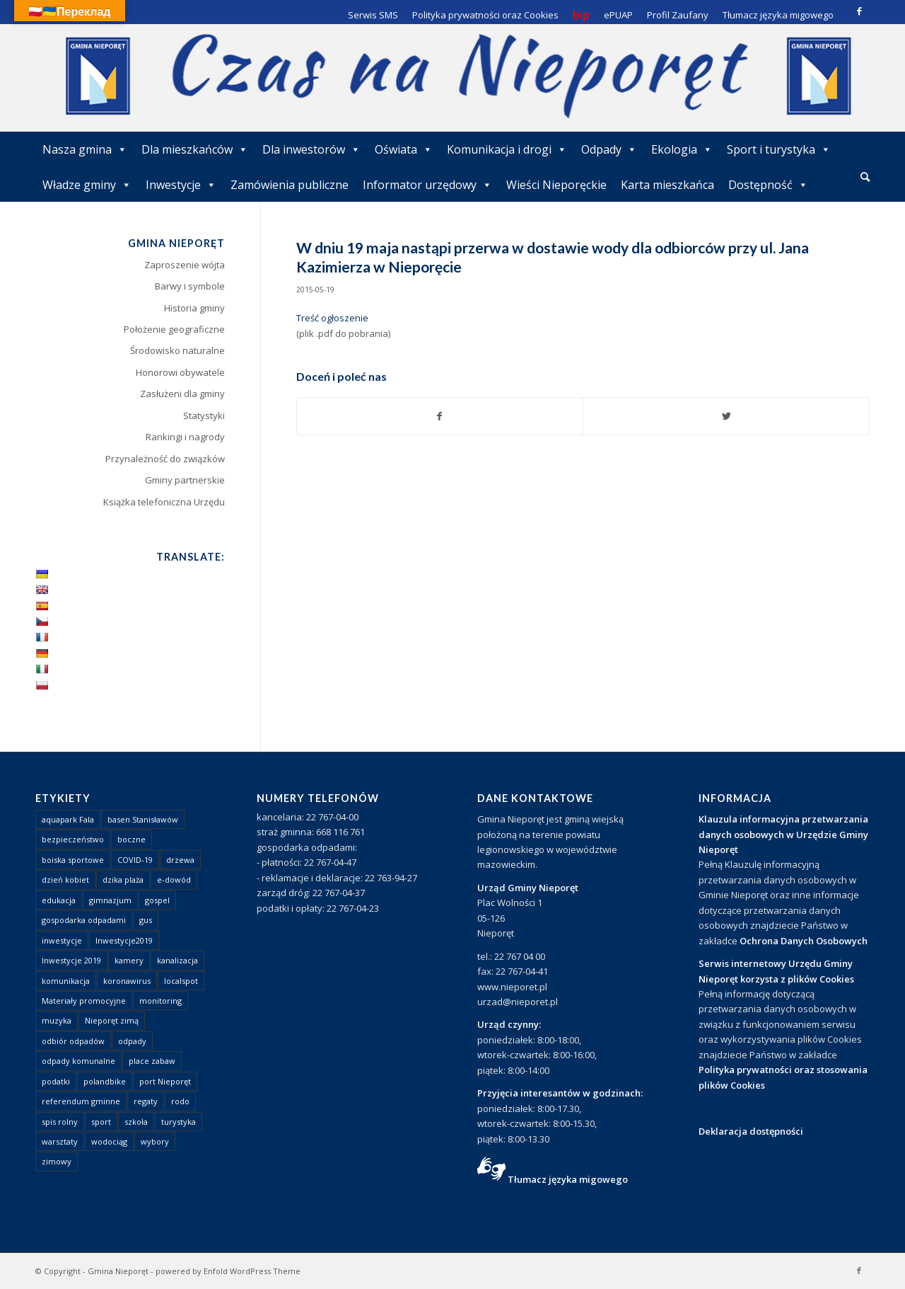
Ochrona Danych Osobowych (804, 940)
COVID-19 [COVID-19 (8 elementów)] (135, 859)
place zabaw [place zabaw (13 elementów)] (152, 1060)
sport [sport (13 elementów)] (101, 1121)
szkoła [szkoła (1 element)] (136, 1121)
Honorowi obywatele (180, 372)
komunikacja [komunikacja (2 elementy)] (66, 980)
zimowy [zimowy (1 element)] (56, 1161)
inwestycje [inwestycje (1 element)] (62, 940)
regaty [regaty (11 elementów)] (146, 1101)
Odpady (609, 149)
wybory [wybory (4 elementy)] (155, 1141)
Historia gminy (194, 308)
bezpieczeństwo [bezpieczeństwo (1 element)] (73, 839)
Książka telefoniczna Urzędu (164, 501)
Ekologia (682, 149)
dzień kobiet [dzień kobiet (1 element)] (65, 879)
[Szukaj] (865, 176)
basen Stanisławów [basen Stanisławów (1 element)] (142, 819)
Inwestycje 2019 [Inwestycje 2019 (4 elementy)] (71, 960)
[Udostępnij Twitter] (726, 416)
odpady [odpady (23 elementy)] (132, 1041)
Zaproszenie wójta (184, 264)
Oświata (404, 149)
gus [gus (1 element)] (145, 920)
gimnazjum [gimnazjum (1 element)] (110, 900)
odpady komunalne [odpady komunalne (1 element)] (78, 1060)
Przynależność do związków (165, 458)
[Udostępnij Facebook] (440, 416)
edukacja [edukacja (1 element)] (59, 900)
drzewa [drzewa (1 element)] (180, 859)
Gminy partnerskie (185, 480)
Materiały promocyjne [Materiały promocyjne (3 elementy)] (84, 1000)
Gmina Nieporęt (118, 1271)
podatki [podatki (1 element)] (56, 1081)
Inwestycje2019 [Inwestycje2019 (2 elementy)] (124, 940)
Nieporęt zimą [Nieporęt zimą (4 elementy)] (112, 1020)
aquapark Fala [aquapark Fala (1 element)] (68, 819)
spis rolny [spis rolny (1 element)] (60, 1121)
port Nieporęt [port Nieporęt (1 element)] (165, 1081)
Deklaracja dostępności (751, 1131)
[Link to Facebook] (859, 10)
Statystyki (204, 415)
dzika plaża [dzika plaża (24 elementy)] (123, 879)
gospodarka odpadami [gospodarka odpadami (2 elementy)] (84, 920)
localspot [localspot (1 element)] (181, 980)
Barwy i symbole (190, 286)
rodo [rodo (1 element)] (180, 1101)
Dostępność (768, 185)
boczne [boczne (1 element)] (131, 839)
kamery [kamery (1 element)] (129, 960)
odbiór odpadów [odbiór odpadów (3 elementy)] (73, 1041)
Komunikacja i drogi (507, 149)
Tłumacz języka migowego (568, 1179)
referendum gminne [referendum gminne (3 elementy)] (81, 1101)
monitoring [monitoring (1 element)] (160, 1000)
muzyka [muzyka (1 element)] (56, 1020)
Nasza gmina (84, 149)
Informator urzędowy (427, 185)
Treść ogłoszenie (332, 317)
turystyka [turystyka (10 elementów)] (178, 1121)
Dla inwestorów (311, 149)
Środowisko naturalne (177, 350)
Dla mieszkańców (194, 149)
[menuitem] (865, 177)
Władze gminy (87, 185)
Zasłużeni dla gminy (182, 393)
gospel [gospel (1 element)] (157, 900)
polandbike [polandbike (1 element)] (104, 1081)
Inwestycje (181, 185)
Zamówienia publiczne (289, 185)
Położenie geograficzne (174, 329)
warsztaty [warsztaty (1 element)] (60, 1141)
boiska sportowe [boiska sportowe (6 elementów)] (73, 859)
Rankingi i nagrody (185, 436)
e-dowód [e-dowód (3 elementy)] (174, 879)
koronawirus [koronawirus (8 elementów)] (127, 980)
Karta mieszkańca (667, 185)
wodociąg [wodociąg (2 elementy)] (109, 1141)
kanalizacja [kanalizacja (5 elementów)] (177, 960)
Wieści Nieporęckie (556, 185)
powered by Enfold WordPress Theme (228, 1271)
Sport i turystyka (779, 149)
